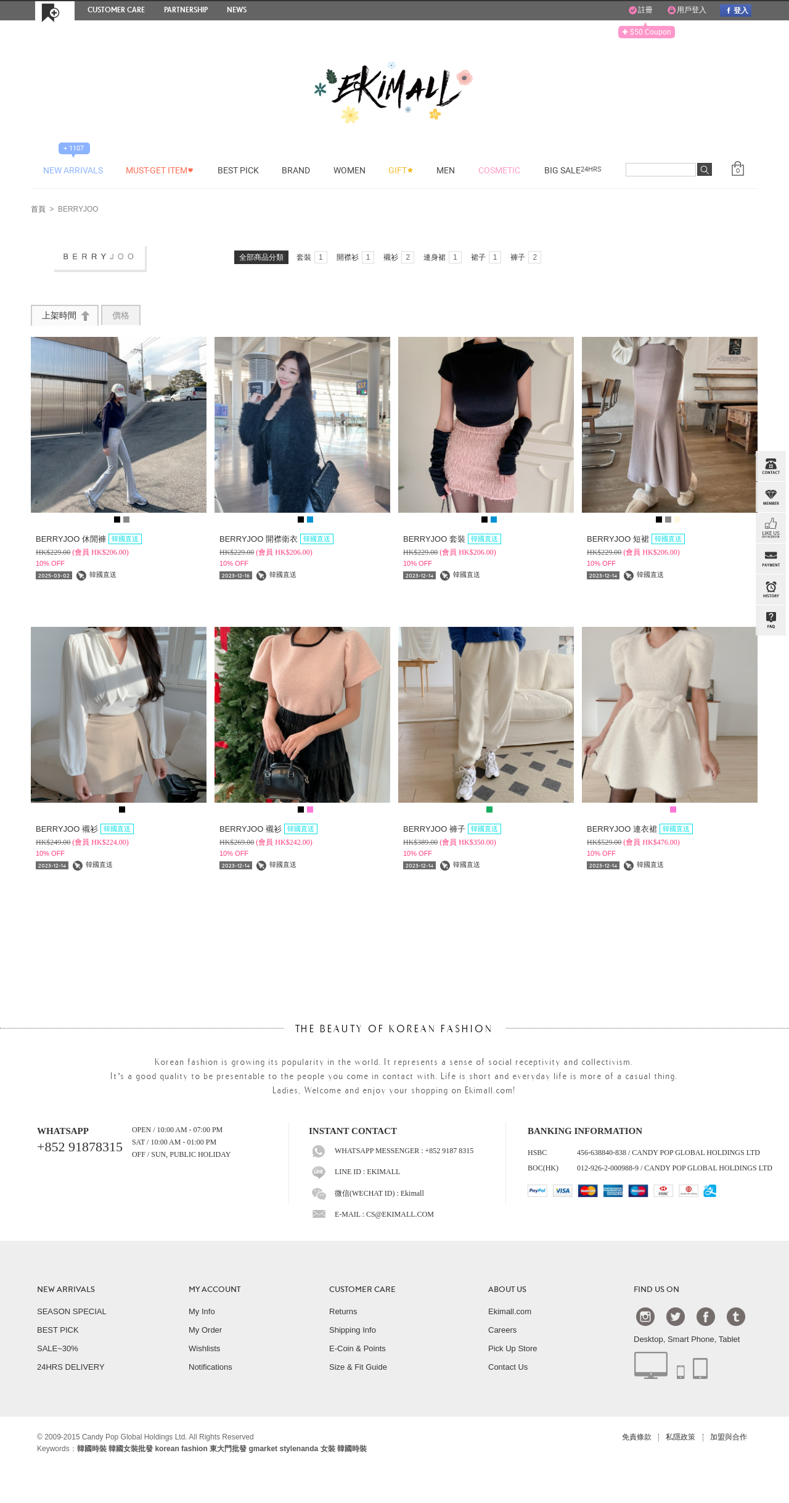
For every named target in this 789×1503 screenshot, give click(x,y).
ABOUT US (507, 1289)
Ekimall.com (509, 1311)
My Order (205, 1330)
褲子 (525, 257)
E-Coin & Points (357, 1348)
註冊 (640, 10)
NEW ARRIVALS (66, 1289)
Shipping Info (352, 1330)
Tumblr (736, 1316)
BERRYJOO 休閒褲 (89, 539)
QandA (770, 620)
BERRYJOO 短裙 (636, 539)
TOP (769, 682)
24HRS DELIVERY (71, 1367)
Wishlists (204, 1348)
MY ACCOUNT (214, 1289)
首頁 (38, 209)
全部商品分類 (261, 257)
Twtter (675, 1316)
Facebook (705, 1316)
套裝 (311, 257)
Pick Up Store (512, 1348)
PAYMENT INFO (770, 559)
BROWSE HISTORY (770, 589)
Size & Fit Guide (358, 1367)
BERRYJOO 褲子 (452, 829)
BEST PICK (58, 1330)
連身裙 (442, 257)
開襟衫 (356, 257)
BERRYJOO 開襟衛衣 (276, 539)
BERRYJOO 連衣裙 (640, 829)
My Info (202, 1311)
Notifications (210, 1367)
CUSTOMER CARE (362, 1289)
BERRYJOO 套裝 (452, 539)
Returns (343, 1311)
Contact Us (508, 1367)
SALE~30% (57, 1348)
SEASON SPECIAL (72, 1311)
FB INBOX (770, 528)
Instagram (645, 1316)
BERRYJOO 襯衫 (85, 829)
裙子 (486, 257)
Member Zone (770, 497)
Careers (502, 1330)
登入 (735, 10)
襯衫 (398, 257)
